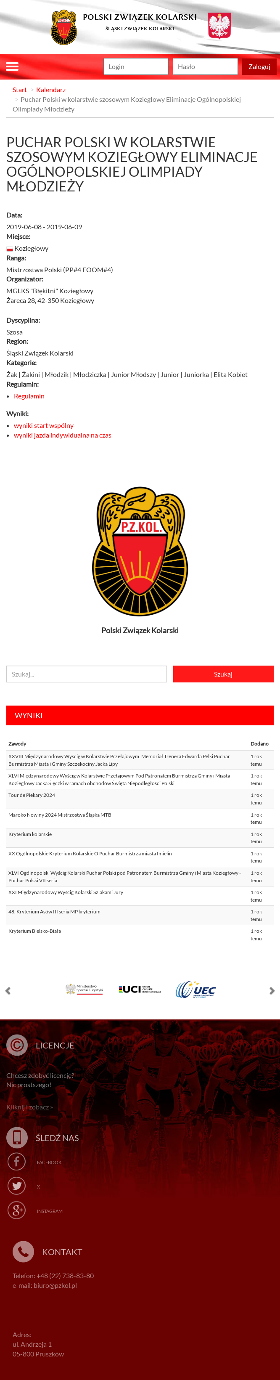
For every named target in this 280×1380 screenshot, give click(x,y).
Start (20, 89)
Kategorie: (21, 362)
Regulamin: (22, 384)
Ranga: (16, 258)
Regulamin (29, 396)
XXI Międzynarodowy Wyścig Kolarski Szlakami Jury (65, 892)
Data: (14, 215)
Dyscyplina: (23, 320)
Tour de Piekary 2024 (31, 795)
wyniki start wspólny (44, 425)
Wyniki (29, 715)
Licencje (55, 1045)
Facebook (49, 1162)
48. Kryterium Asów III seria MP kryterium (54, 911)
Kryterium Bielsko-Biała (34, 931)
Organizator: (24, 279)
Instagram (50, 1211)
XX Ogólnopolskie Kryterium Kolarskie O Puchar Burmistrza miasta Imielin (90, 853)
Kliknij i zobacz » (29, 1107)
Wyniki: (17, 413)
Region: (17, 341)
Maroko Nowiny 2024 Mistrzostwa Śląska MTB (59, 815)
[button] (8, 992)
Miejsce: (18, 236)
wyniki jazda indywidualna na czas (62, 435)
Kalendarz (51, 89)
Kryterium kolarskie (30, 834)
